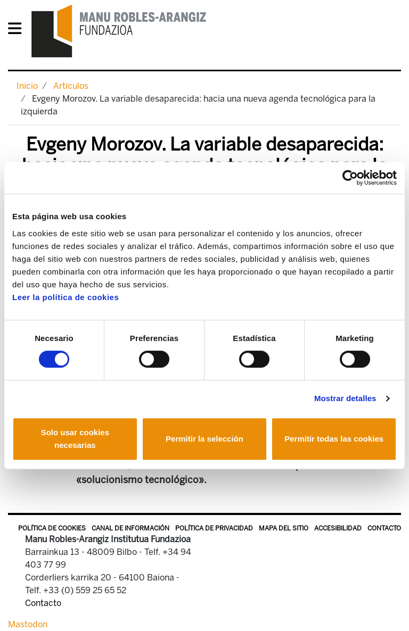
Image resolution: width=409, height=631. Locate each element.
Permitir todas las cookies (333, 438)
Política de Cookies (52, 528)
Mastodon (27, 624)
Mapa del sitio (283, 528)
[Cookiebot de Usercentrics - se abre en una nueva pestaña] (350, 178)
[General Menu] (18, 31)
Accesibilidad (338, 528)
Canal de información (130, 528)
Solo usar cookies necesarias (75, 439)
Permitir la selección (204, 438)
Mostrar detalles (345, 398)
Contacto (384, 528)
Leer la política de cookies (65, 297)
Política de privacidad (214, 528)
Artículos (70, 86)
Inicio (27, 86)
